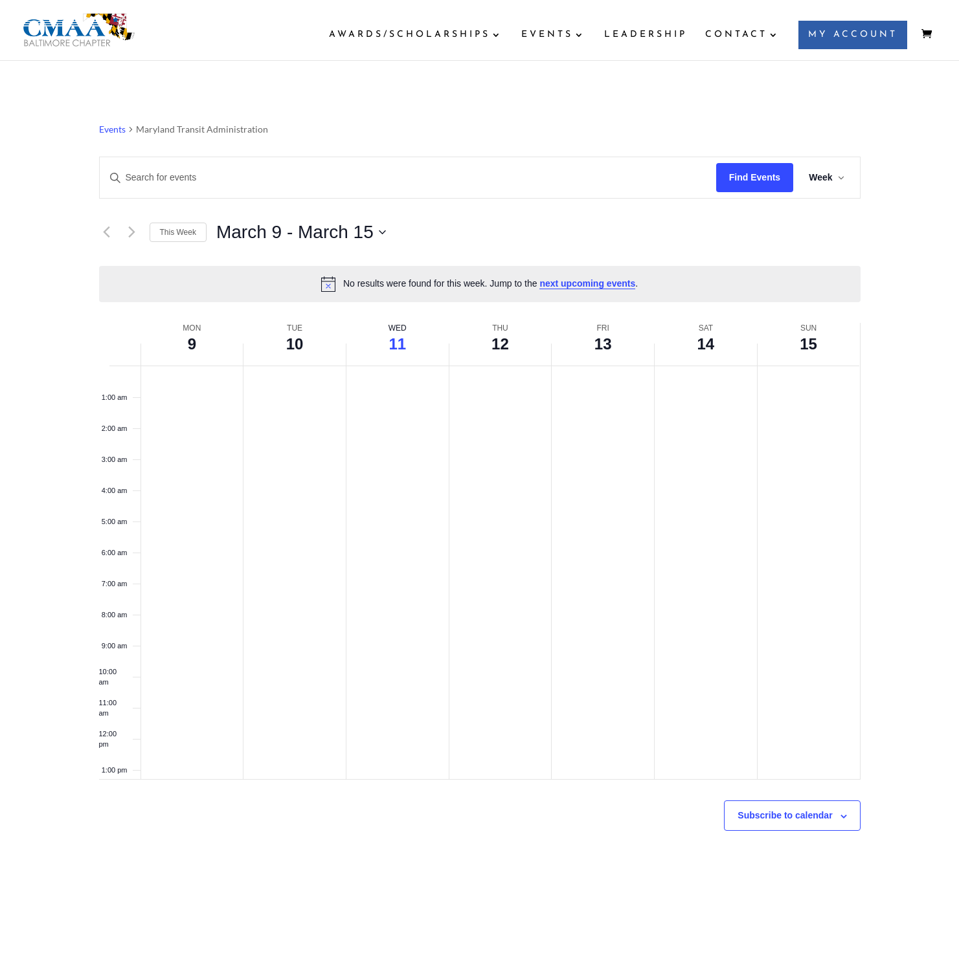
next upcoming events (587, 283)
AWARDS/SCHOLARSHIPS (409, 34)
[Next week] (132, 232)
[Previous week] (107, 232)
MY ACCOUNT (852, 34)
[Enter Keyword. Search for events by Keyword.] (408, 177)
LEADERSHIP (645, 34)
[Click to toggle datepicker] (301, 232)
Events (112, 129)
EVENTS (547, 34)
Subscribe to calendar (785, 815)
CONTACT (736, 34)
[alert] (480, 284)
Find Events (754, 177)
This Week (178, 232)
